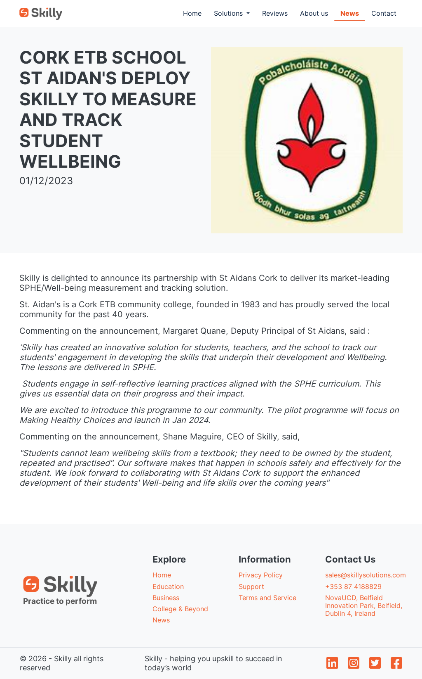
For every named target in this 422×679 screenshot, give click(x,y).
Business (165, 598)
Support (251, 586)
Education (168, 586)
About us (314, 13)
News (349, 13)
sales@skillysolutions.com (365, 575)
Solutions (229, 13)
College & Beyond (180, 609)
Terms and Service (267, 598)
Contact (383, 13)
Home (195, 13)
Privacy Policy (261, 575)
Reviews (275, 13)
